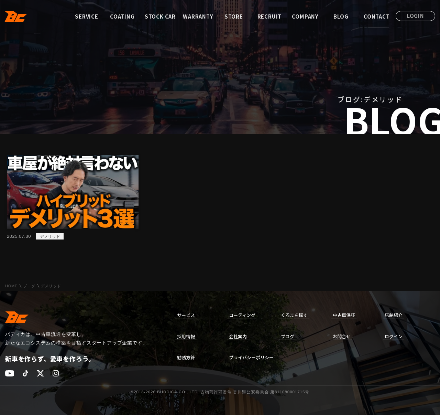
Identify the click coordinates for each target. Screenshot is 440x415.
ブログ (29, 286)
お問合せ (342, 336)
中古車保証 (344, 315)
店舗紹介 (394, 315)
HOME (11, 286)
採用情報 (186, 336)
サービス (186, 315)
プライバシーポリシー (251, 357)
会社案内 (238, 336)
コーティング (242, 315)
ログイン (394, 336)
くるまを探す (294, 315)
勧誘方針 (186, 357)
